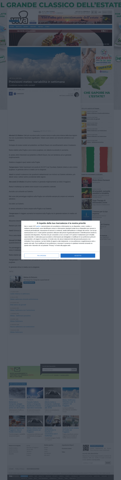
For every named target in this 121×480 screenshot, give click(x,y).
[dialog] (60, 240)
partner (38, 226)
